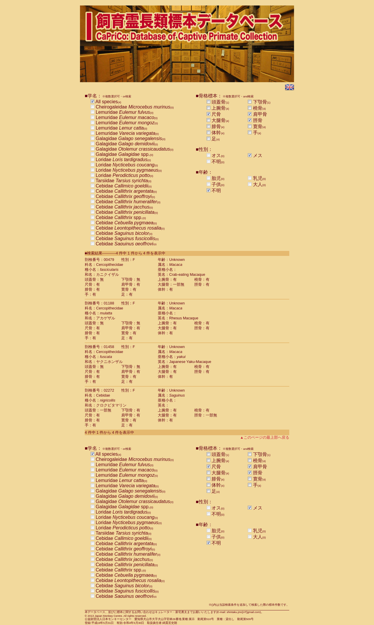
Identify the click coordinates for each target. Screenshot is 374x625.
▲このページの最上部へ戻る (264, 437)
